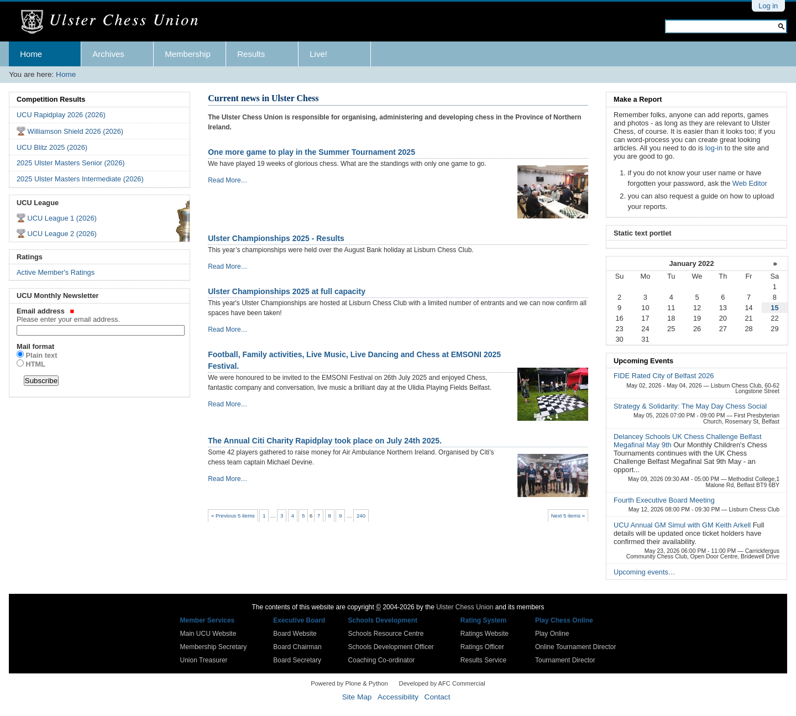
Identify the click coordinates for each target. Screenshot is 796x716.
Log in (768, 6)
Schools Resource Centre (386, 633)
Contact (438, 697)
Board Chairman (297, 647)
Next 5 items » (568, 516)
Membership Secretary (213, 647)
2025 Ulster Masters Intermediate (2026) (80, 179)
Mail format (35, 346)
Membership (188, 54)
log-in (713, 148)
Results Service (483, 660)
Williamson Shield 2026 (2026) (76, 131)
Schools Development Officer (391, 647)
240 (361, 516)
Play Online (552, 633)
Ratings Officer (482, 647)
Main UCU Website (208, 633)
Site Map (357, 697)
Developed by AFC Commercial (442, 683)
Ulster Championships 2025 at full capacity (286, 291)
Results (251, 54)
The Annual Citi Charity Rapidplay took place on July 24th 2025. (325, 440)
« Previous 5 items (233, 516)
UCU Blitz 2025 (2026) (52, 147)
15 (774, 308)
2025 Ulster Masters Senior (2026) (71, 163)
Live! (318, 54)
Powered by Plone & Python (349, 683)
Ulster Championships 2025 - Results (276, 238)
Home (31, 54)
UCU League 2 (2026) (62, 233)
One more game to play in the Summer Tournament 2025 (311, 152)
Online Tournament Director (575, 647)
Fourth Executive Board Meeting (664, 500)
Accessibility (398, 697)
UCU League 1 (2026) (62, 218)
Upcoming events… (644, 572)
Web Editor (749, 183)
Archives (108, 54)
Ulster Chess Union (464, 607)
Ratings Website (484, 633)
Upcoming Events (643, 361)
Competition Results (51, 99)
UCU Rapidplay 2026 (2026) (61, 115)
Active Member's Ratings (56, 272)
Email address (99, 315)
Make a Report (638, 99)
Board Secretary (297, 660)
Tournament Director (565, 660)
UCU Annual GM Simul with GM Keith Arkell (683, 525)
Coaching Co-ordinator (381, 660)
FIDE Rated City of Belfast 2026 (664, 376)
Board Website (295, 633)
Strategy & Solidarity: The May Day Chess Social (690, 406)
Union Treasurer (204, 660)
